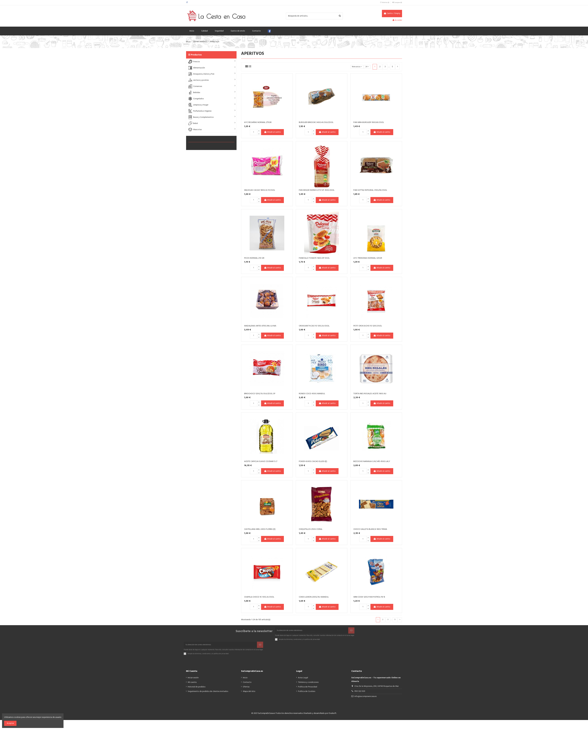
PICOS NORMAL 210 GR (254, 258)
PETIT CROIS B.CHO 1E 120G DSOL (367, 326)
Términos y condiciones (308, 685)
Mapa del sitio (249, 694)
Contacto (247, 685)
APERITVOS (211, 139)
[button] (211, 62)
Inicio (245, 680)
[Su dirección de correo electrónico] (311, 631)
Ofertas (246, 689)
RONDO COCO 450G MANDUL (312, 393)
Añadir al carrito (272, 132)
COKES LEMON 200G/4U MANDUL (314, 597)
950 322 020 (359, 694)
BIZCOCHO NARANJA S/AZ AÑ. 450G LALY (371, 461)
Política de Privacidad (307, 689)
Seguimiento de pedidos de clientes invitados (208, 694)
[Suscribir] (351, 631)
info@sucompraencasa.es (365, 699)
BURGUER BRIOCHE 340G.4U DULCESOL (316, 122)
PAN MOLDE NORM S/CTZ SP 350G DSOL (316, 190)
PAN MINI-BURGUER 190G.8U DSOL (368, 122)
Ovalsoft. (333, 716)
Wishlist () (385, 2)
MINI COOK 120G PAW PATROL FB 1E (369, 597)
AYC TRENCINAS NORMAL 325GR (367, 258)
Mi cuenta (192, 685)
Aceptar (10, 723)
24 (367, 66)
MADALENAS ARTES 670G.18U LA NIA (260, 326)
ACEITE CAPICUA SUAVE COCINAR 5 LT (260, 461)
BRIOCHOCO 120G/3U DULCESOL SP (259, 393)
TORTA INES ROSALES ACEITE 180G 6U (369, 393)
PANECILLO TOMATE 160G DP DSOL (314, 258)
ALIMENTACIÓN (197, 145)
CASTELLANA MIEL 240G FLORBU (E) (259, 529)
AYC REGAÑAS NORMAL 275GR (258, 122)
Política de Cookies (306, 694)
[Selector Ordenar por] (355, 67)
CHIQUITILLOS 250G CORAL (310, 529)
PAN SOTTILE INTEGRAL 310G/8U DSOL (370, 190)
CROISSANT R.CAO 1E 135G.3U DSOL (314, 326)
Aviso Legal (303, 680)
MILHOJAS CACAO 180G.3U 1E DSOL (259, 190)
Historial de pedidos (196, 689)
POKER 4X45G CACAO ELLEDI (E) (313, 461)
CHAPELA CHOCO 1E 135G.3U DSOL (259, 597)
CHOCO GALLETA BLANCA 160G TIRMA (370, 529)
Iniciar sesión (193, 680)
